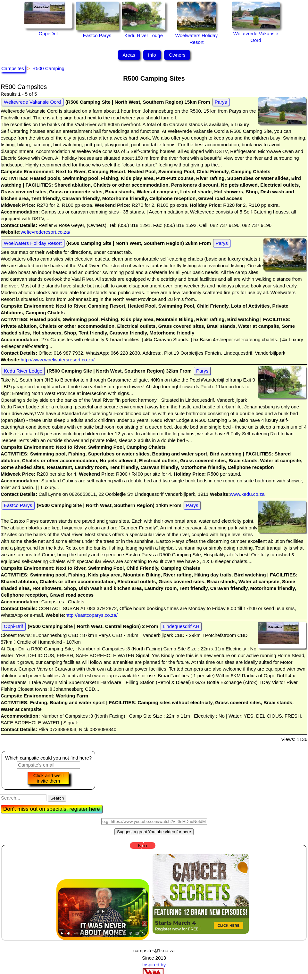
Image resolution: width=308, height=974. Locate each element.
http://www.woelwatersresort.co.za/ (58, 359)
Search (57, 798)
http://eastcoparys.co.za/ (91, 615)
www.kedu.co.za (247, 494)
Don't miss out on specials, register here (51, 809)
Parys (221, 102)
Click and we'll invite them (48, 778)
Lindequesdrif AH (181, 626)
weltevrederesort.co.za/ (45, 232)
